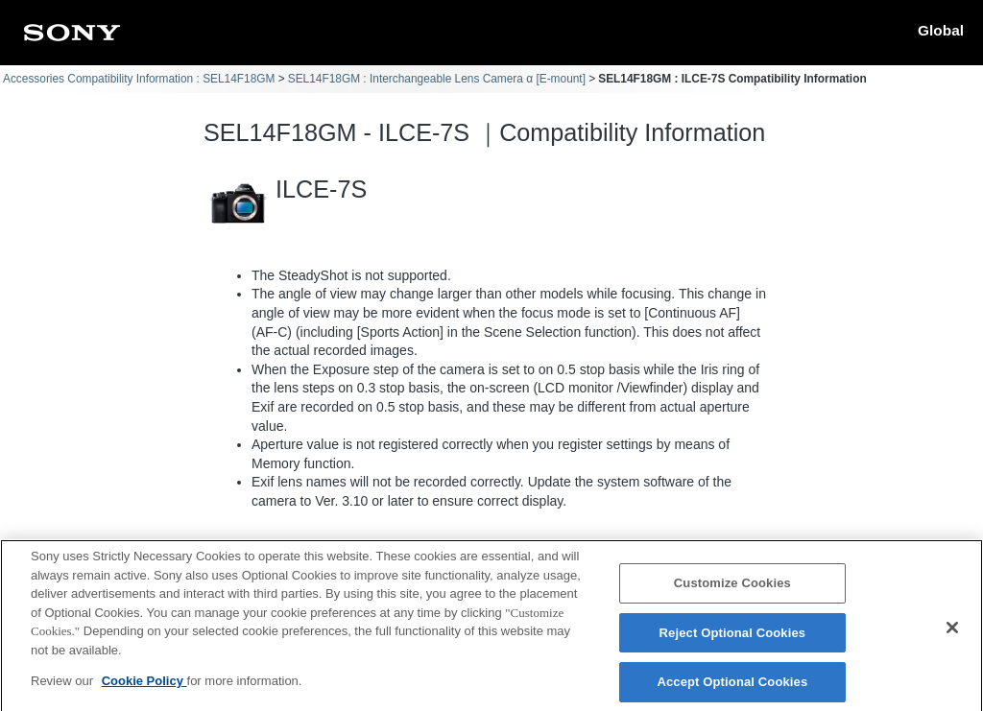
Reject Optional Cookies (732, 641)
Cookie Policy (144, 689)
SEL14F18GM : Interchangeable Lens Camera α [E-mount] (437, 78)
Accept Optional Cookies (732, 690)
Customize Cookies (732, 591)
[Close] (952, 637)
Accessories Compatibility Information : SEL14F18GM (139, 78)
